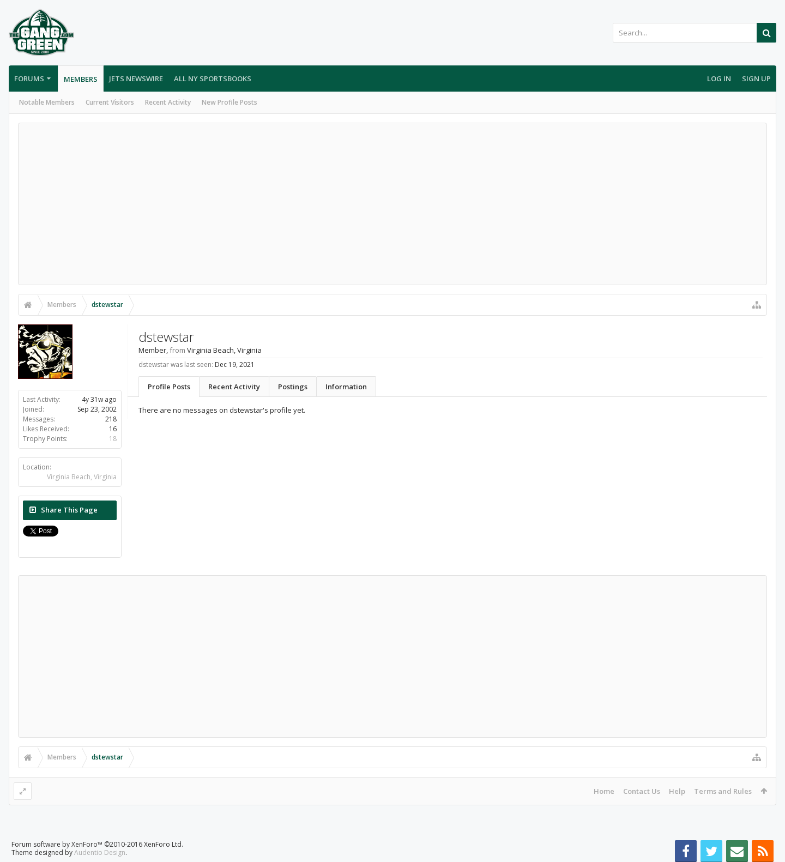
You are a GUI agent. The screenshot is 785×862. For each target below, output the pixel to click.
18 (113, 438)
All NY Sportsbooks (212, 78)
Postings (292, 386)
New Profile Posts (229, 102)
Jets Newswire (136, 78)
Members (81, 79)
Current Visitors (110, 102)
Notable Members (47, 102)
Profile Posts (169, 386)
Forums (29, 78)
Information (346, 386)
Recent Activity (168, 102)
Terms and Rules (723, 791)
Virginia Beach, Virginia (82, 476)
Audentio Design (99, 852)
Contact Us (641, 791)
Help (677, 791)
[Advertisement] (392, 204)
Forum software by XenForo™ (97, 844)
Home (604, 791)
